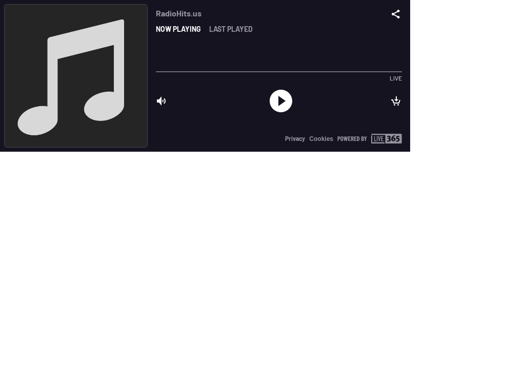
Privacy (295, 138)
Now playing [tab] (178, 29)
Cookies (321, 138)
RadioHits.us (178, 13)
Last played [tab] (231, 29)
